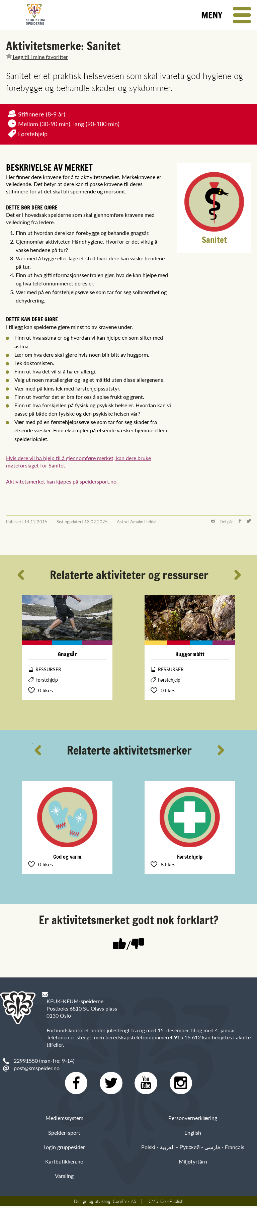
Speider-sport (64, 1134)
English (192, 1134)
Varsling (64, 1177)
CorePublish (171, 1203)
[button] (226, 15)
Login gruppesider (64, 1148)
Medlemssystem (64, 1119)
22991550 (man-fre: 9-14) (44, 1060)
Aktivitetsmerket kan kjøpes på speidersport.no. (62, 481)
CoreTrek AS (124, 1203)
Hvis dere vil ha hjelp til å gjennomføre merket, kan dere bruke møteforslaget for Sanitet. (78, 461)
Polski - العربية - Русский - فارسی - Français (192, 1148)
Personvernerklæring (192, 1119)
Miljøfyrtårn (193, 1163)
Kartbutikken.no (64, 1163)
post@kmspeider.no (37, 1068)
